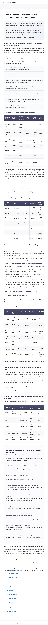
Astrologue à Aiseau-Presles (13, 581)
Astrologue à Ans (11, 607)
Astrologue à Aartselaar (12, 573)
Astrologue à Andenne (12, 598)
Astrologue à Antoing (12, 611)
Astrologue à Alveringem (12, 594)
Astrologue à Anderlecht (12, 602)
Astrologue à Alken (11, 586)
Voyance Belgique (9, 2)
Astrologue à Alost (11, 590)
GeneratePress (32, 623)
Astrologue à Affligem (12, 577)
